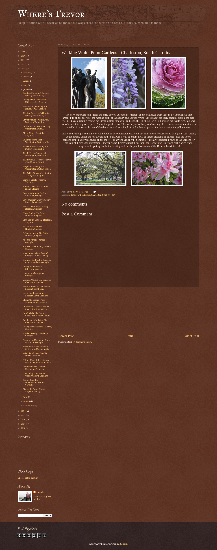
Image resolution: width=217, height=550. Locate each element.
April (26, 81)
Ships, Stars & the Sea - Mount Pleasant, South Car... (36, 287)
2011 (23, 60)
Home (129, 335)
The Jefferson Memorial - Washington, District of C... (36, 154)
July (25, 397)
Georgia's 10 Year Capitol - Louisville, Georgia (35, 194)
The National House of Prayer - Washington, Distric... (37, 161)
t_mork (40, 492)
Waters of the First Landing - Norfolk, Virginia (36, 207)
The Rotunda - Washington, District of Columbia (35, 147)
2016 (23, 420)
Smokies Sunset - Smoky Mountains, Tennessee (34, 368)
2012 (23, 64)
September (29, 405)
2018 (23, 428)
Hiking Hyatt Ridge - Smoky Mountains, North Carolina (37, 361)
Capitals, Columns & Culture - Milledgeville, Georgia (36, 94)
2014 (23, 411)
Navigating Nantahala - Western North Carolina (35, 374)
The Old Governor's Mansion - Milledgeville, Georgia (37, 114)
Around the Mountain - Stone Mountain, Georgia (36, 341)
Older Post (192, 335)
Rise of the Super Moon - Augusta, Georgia (34, 390)
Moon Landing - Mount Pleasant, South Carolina (35, 294)
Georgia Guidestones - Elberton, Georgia (33, 267)
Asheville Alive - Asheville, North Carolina (35, 354)
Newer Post (66, 335)
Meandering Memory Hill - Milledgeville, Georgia (35, 107)
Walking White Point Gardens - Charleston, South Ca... (37, 281)
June (25, 89)
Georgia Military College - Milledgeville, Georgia (35, 101)
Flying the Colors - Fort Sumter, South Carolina (35, 301)
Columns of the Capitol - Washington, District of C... (36, 141)
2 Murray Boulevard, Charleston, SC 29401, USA (93, 195)
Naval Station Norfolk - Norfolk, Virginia (34, 214)
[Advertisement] (54, 33)
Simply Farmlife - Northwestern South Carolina (34, 382)
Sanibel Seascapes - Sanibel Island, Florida (35, 187)
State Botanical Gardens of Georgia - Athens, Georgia (36, 254)
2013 (23, 69)
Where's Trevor (51, 13)
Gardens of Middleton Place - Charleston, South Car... (36, 321)
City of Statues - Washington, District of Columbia (36, 121)
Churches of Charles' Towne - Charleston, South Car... (36, 307)
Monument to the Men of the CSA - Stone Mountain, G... (36, 348)
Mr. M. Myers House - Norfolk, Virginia (33, 227)
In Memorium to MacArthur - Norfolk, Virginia (37, 234)
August (26, 401)
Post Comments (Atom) (81, 342)
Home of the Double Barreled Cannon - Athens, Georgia (37, 261)
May (25, 85)
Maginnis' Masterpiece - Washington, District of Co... (37, 167)
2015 (23, 415)
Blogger (123, 544)
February (28, 72)
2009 (23, 51)
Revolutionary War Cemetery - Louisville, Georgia (37, 201)
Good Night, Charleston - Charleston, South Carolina (36, 314)
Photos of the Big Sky (28, 478)
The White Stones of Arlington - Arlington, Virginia (37, 174)
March (26, 76)
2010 (23, 56)
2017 (23, 424)
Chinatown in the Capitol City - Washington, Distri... (37, 127)
